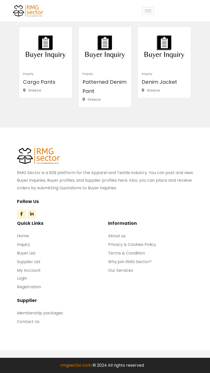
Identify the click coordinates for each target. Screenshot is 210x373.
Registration (29, 287)
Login (22, 278)
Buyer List (26, 253)
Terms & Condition (126, 253)
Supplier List (28, 262)
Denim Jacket (159, 82)
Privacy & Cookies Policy (132, 244)
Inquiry (28, 74)
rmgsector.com (76, 365)
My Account (29, 270)
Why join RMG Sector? (130, 262)
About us (116, 236)
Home (23, 236)
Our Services (120, 270)
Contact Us (28, 322)
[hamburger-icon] (148, 10)
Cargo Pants (39, 82)
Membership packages (40, 313)
